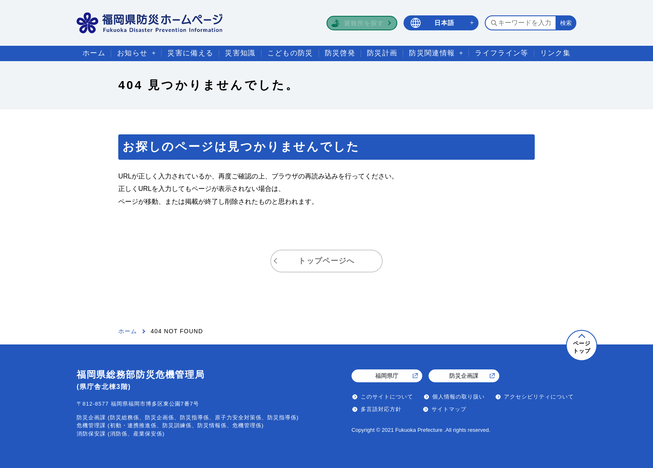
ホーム (93, 53)
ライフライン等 (501, 53)
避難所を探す (364, 23)
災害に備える (190, 53)
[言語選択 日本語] (441, 23)
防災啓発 (340, 53)
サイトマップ (448, 409)
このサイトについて (387, 397)
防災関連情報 (432, 53)
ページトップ (582, 347)
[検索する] (566, 22)
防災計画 (382, 53)
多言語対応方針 (381, 409)
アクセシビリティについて (539, 397)
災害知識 (240, 53)
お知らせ (132, 53)
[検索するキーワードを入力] (520, 22)
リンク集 (555, 53)
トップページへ (326, 261)
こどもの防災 (290, 53)
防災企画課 (464, 375)
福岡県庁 (387, 375)
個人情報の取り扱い (458, 397)
